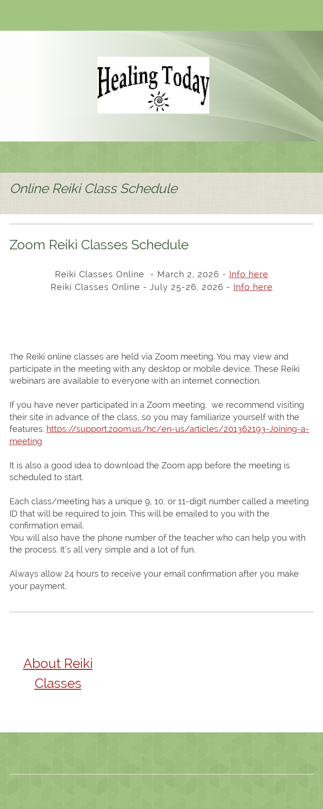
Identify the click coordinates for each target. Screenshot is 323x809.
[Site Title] (153, 85)
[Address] (45, 16)
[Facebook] (59, 16)
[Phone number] (16, 16)
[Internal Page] (253, 287)
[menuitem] (15, 157)
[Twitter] (73, 16)
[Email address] (31, 16)
